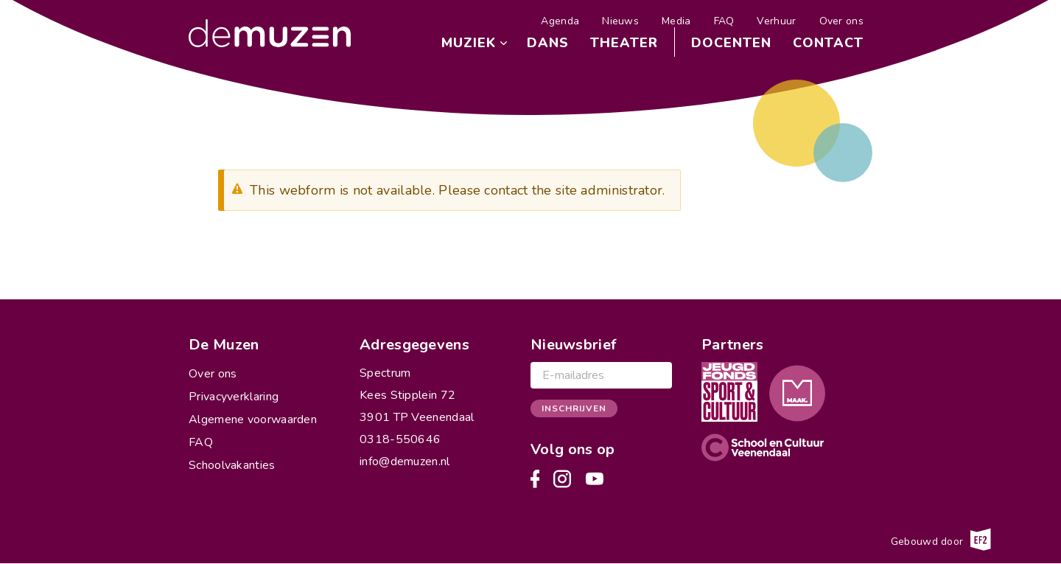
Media (676, 21)
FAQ (724, 21)
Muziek (468, 43)
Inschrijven (574, 408)
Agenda (560, 21)
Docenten (731, 43)
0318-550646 (400, 439)
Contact (828, 43)
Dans (548, 43)
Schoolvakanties (232, 465)
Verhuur (776, 21)
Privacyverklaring (234, 397)
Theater (624, 43)
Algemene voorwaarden (253, 419)
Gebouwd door (940, 540)
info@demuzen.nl (405, 461)
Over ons (841, 21)
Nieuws (620, 21)
